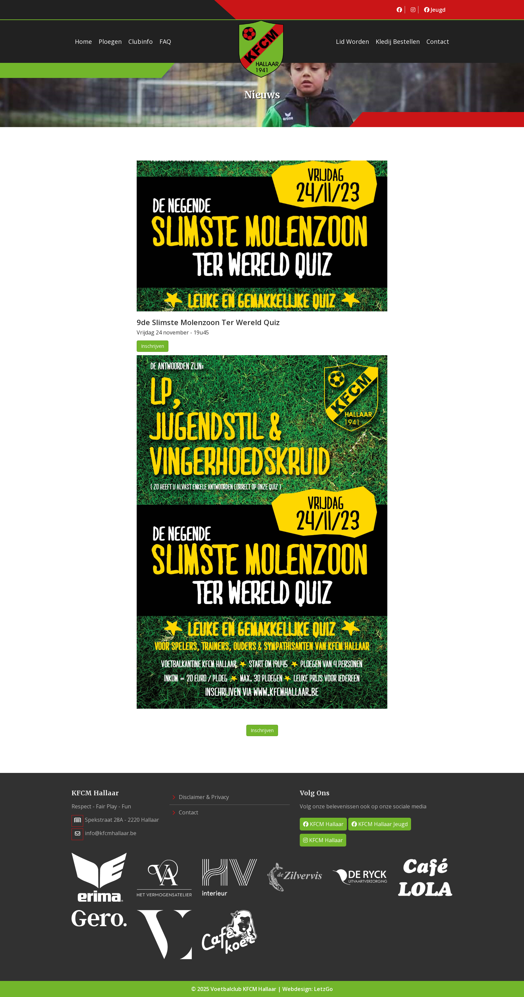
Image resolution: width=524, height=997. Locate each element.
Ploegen (110, 41)
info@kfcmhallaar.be (110, 833)
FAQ (165, 41)
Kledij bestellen (398, 41)
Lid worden (352, 41)
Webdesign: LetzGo (307, 989)
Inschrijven (152, 346)
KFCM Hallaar (323, 824)
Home (83, 41)
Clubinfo (140, 41)
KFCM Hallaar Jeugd (380, 824)
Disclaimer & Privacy (200, 797)
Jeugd (434, 9)
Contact (437, 41)
